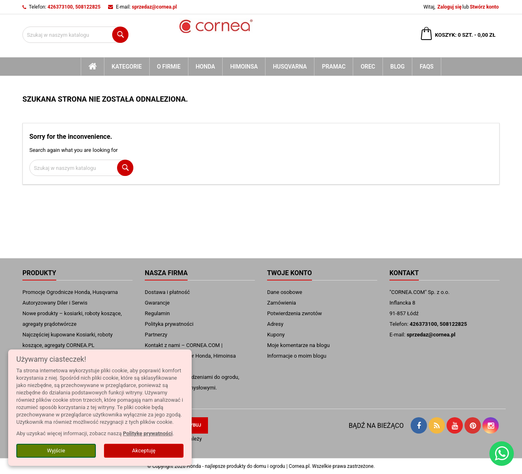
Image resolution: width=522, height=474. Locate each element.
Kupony (276, 335)
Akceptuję (143, 450)
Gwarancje (157, 303)
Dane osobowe (284, 292)
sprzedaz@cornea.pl (154, 7)
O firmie (169, 66)
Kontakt (404, 273)
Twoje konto (289, 273)
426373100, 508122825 (74, 7)
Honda (205, 66)
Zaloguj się (449, 7)
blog (397, 66)
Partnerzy (156, 335)
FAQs (427, 66)
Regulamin (157, 313)
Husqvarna (290, 66)
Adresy (275, 324)
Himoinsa (244, 66)
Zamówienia (281, 303)
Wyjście (56, 450)
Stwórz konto (484, 7)
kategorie (127, 66)
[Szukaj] (75, 35)
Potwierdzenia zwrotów (294, 313)
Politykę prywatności (148, 433)
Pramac (333, 66)
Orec (368, 66)
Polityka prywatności (169, 324)
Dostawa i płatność (167, 292)
